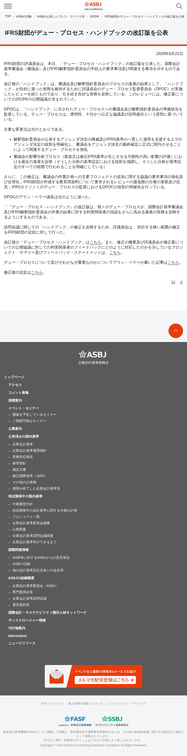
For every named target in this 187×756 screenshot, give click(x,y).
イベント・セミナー (23, 408)
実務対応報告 (22, 457)
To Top (175, 331)
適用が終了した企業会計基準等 (36, 488)
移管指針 (19, 463)
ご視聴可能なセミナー (29, 421)
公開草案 (19, 529)
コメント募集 (18, 393)
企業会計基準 (22, 444)
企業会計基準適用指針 (29, 450)
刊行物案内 (16, 628)
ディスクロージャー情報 (27, 620)
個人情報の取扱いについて (85, 703)
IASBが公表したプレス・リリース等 (60, 16)
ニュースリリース (22, 643)
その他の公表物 (24, 482)
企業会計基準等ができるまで (34, 542)
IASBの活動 (23, 16)
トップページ (14, 377)
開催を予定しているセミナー (34, 414)
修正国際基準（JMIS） (29, 476)
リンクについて (117, 703)
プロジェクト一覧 (26, 517)
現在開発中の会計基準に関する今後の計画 (44, 510)
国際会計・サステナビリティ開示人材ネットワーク (47, 612)
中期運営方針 (22, 504)
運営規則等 (20, 605)
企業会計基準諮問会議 (29, 598)
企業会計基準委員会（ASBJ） (35, 586)
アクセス (15, 385)
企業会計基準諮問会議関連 (32, 536)
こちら (95, 242)
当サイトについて (52, 703)
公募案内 (15, 429)
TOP (8, 16)
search (179, 6)
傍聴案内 (15, 400)
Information (17, 636)
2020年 (94, 16)
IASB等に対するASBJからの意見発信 (41, 557)
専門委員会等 (22, 592)
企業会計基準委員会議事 (31, 523)
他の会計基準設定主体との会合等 (38, 570)
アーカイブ (138, 703)
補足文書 (19, 469)
